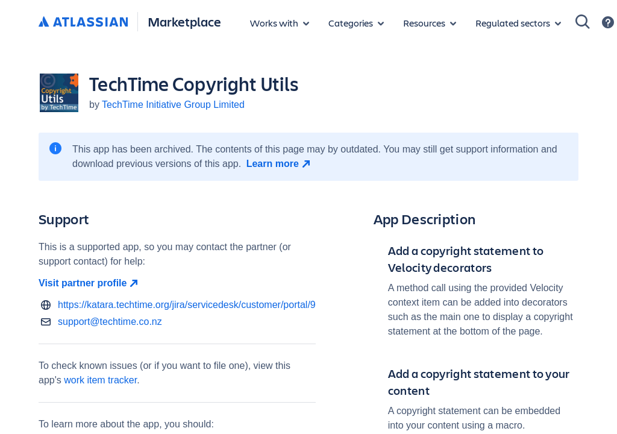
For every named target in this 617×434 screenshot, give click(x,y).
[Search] (583, 22)
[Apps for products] (279, 23)
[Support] (608, 22)
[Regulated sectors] (518, 23)
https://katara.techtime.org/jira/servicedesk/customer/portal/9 (187, 305)
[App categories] (356, 23)
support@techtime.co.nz (110, 321)
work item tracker (100, 380)
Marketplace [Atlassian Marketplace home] (184, 21)
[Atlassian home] (83, 22)
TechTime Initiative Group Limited (173, 104)
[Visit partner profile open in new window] (177, 283)
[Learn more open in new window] (279, 164)
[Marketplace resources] (429, 23)
